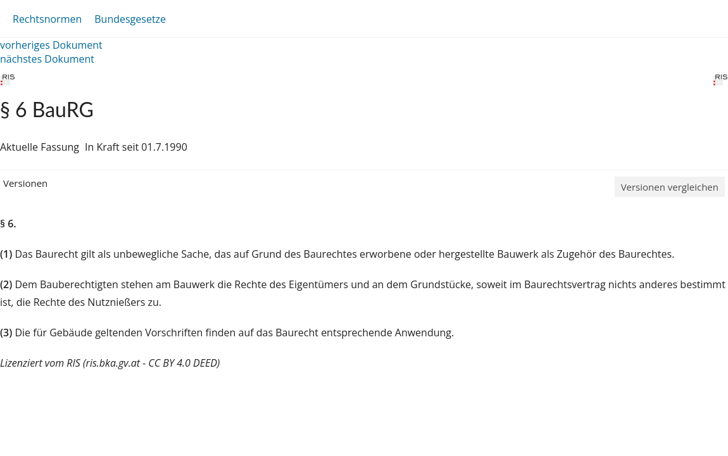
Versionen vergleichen (670, 186)
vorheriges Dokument (51, 45)
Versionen (25, 183)
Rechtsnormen (47, 19)
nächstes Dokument (47, 59)
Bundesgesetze (130, 19)
